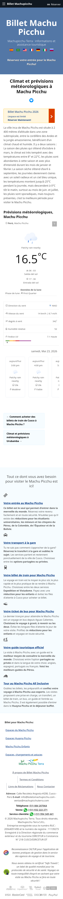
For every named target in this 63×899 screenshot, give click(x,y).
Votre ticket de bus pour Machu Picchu (29, 611)
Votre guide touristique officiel (24, 647)
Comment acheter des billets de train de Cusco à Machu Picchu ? (21, 420)
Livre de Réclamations (20, 786)
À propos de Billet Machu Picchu (30, 772)
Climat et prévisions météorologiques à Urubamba (18, 437)
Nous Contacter (46, 786)
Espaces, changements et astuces (24, 754)
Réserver (54, 4)
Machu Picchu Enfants (18, 746)
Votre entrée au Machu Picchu (23, 503)
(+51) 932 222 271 (37, 809)
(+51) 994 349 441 (44, 814)
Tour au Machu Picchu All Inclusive (26, 683)
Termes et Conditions (31, 779)
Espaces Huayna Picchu (18, 738)
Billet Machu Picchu (31, 27)
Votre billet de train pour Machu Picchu (29, 575)
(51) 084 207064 (38, 805)
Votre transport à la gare (20, 542)
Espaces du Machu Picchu (20, 730)
